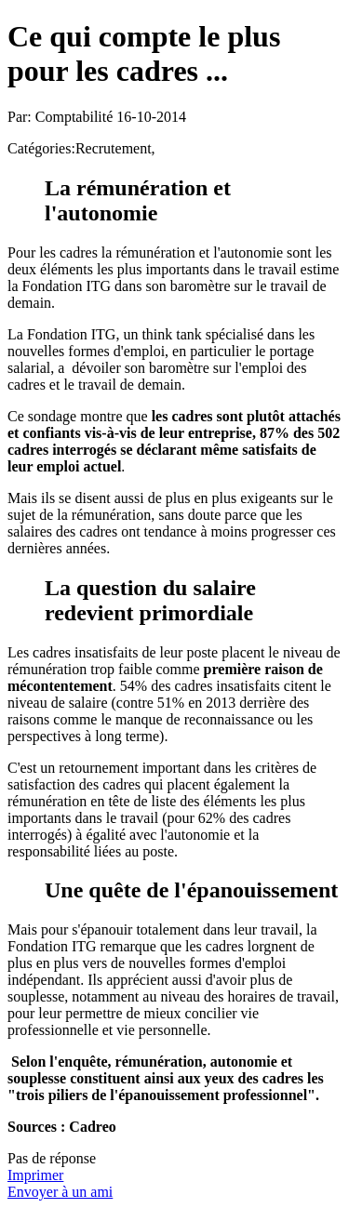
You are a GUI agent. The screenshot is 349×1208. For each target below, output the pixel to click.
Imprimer (35, 1175)
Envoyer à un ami (60, 1192)
